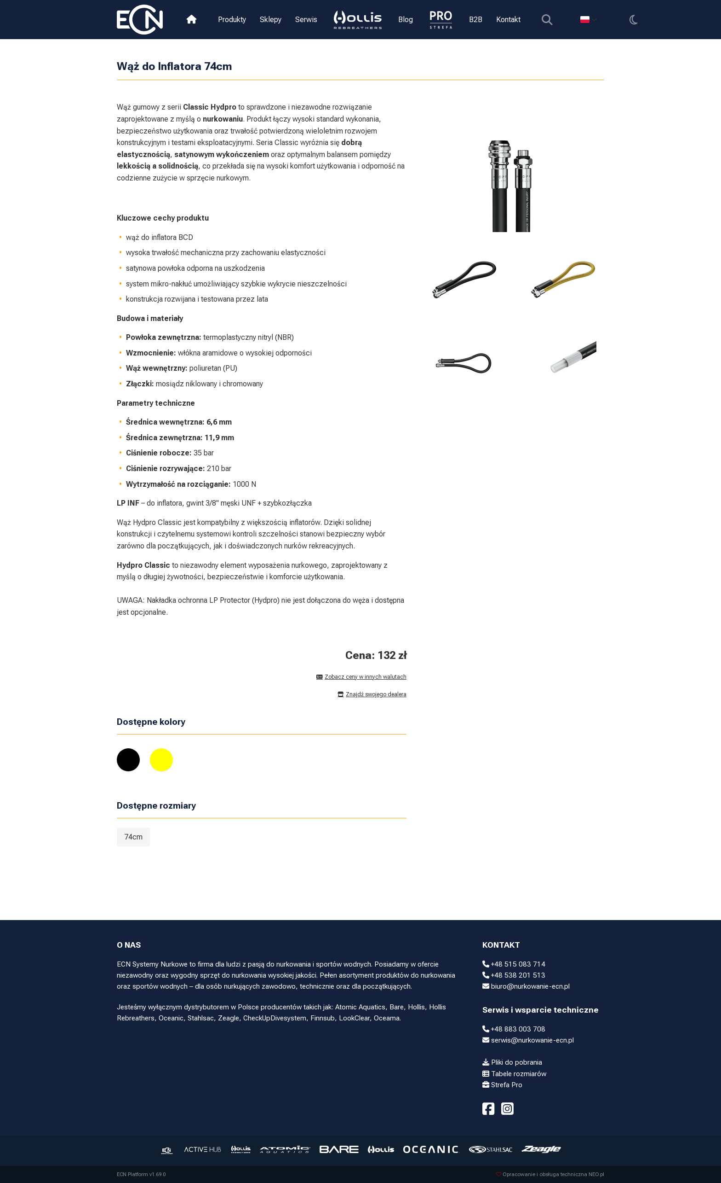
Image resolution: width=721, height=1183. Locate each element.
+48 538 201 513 (513, 975)
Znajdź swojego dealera (372, 694)
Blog (405, 19)
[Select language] (588, 19)
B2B (475, 19)
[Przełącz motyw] (633, 19)
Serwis (306, 19)
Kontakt (508, 19)
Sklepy (270, 19)
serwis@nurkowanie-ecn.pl (528, 1040)
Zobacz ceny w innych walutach (361, 677)
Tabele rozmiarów (514, 1074)
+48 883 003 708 (513, 1029)
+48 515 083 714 (513, 964)
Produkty (232, 19)
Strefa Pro (502, 1085)
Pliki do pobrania (512, 1062)
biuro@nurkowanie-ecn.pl (526, 986)
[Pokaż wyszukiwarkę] (546, 19)
